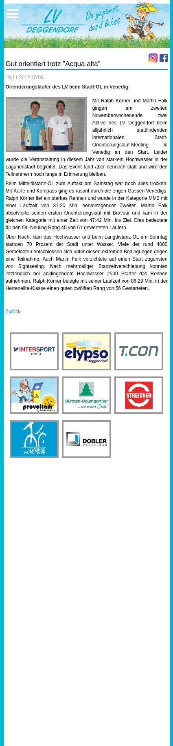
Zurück (13, 311)
